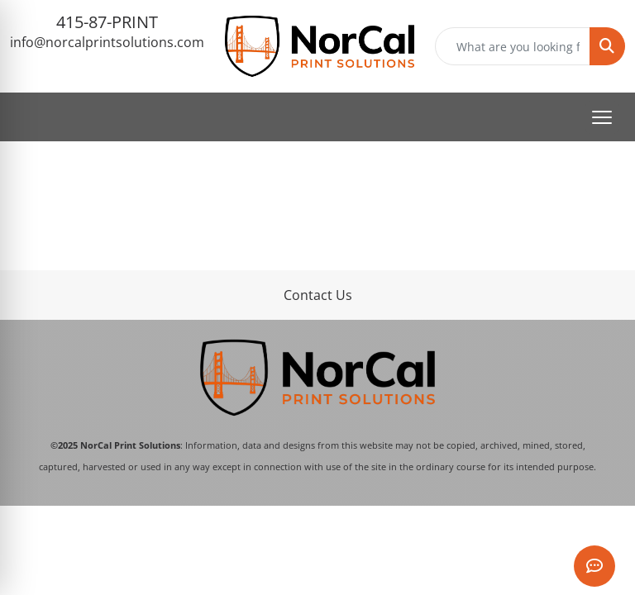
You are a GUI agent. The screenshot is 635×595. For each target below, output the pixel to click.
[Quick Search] (513, 46)
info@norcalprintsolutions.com (107, 42)
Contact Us (318, 295)
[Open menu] (601, 117)
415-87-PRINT (107, 22)
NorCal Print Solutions (130, 445)
